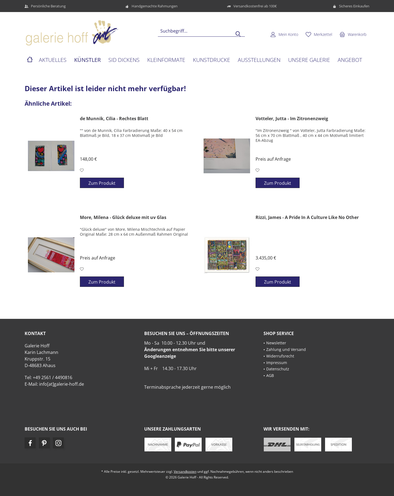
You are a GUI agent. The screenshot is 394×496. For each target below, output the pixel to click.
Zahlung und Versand (286, 349)
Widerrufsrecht (280, 356)
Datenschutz (277, 368)
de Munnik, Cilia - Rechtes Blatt (114, 119)
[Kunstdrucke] (211, 60)
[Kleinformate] (166, 60)
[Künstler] (87, 60)
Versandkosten (185, 471)
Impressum (276, 362)
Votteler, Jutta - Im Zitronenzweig (292, 119)
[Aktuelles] (52, 60)
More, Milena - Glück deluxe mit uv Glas (123, 217)
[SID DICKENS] (124, 60)
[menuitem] (353, 34)
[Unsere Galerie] (309, 60)
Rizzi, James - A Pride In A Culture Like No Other (307, 217)
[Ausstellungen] (259, 60)
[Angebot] (350, 60)
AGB (270, 375)
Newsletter (276, 342)
